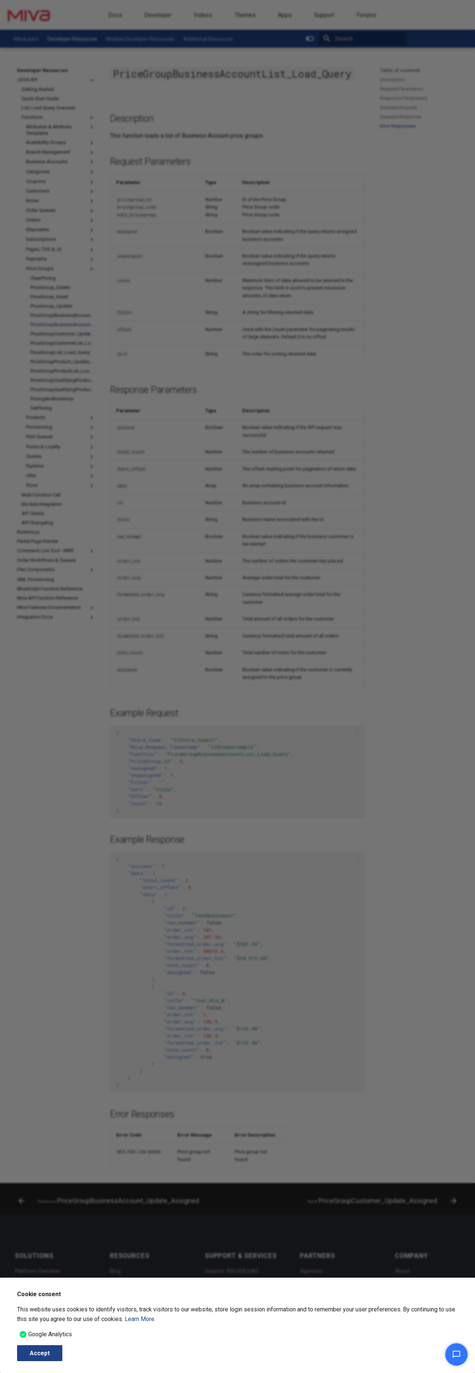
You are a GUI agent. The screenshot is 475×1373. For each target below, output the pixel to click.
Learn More (139, 1319)
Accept (40, 1353)
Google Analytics (50, 1334)
